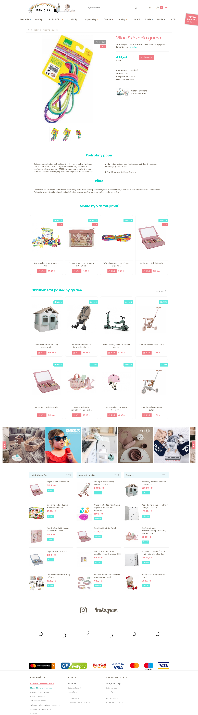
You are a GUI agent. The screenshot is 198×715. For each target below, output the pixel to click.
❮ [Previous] (4, 445)
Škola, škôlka (55, 19)
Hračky (38, 19)
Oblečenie (24, 19)
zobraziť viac (133, 47)
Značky (173, 19)
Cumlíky (121, 19)
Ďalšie (160, 19)
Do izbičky (72, 19)
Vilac (126, 73)
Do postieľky (90, 19)
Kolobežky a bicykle (141, 19)
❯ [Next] (194, 445)
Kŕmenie (107, 19)
